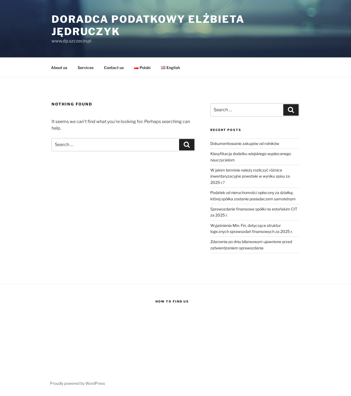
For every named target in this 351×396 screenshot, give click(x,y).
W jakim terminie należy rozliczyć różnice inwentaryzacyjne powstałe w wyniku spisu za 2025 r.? (250, 176)
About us (59, 67)
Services (86, 67)
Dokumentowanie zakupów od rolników (244, 143)
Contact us (114, 67)
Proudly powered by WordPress (77, 383)
